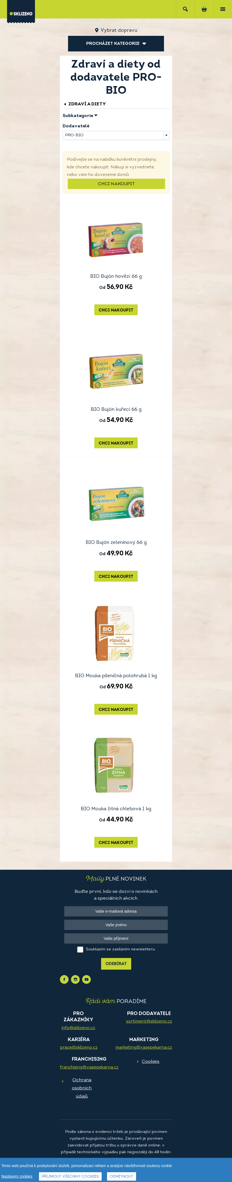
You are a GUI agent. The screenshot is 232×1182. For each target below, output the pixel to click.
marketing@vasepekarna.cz (143, 1047)
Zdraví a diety (84, 104)
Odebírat (116, 964)
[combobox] (116, 135)
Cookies (150, 1061)
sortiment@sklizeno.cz (149, 1021)
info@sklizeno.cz (78, 1028)
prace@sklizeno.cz (79, 1047)
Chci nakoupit (116, 184)
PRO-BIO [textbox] (74, 135)
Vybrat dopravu (119, 30)
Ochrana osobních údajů (82, 1088)
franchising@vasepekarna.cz (89, 1067)
